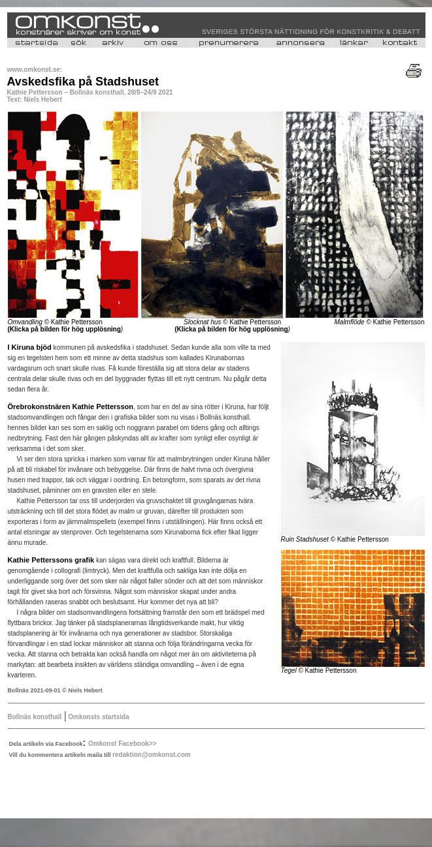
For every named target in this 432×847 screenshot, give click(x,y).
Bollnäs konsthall (35, 716)
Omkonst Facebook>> (122, 743)
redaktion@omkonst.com (151, 754)
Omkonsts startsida (98, 716)
